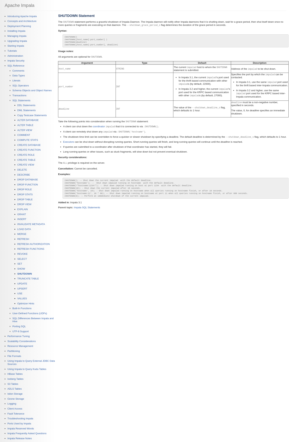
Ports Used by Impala (19, 423)
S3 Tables (12, 384)
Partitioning (13, 351)
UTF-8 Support (20, 331)
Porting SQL (19, 326)
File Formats (14, 356)
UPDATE (22, 283)
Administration (15, 55)
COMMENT (23, 135)
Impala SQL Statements (87, 212)
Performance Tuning (18, 336)
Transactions (19, 95)
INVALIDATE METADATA (31, 224)
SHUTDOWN (24, 273)
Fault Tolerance (15, 413)
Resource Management (20, 346)
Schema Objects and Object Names (32, 90)
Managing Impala (16, 36)
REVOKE (22, 253)
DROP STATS (25, 194)
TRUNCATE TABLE (28, 278)
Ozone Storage (15, 398)
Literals (16, 80)
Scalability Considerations (21, 341)
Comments (18, 70)
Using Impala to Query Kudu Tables (26, 369)
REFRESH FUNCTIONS (30, 248)
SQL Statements (21, 100)
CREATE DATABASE (29, 145)
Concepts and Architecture (21, 21)
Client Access (14, 408)
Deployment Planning (19, 26)
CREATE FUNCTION (29, 149)
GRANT (21, 214)
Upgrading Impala (17, 41)
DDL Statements (26, 105)
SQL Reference (15, 65)
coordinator (99, 127)
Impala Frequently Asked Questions (26, 433)
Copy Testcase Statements (32, 115)
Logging (11, 403)
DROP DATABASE (27, 179)
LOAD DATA (24, 229)
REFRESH (23, 239)
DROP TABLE (25, 199)
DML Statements (26, 110)
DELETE (22, 169)
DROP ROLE (24, 189)
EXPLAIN (22, 209)
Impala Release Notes (19, 438)
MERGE (21, 234)
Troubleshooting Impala (20, 418)
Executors (68, 142)
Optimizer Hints (25, 303)
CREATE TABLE (26, 159)
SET (19, 263)
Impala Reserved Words (20, 428)
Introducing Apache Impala (22, 16)
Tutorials (12, 50)
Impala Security (15, 60)
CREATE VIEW (25, 164)
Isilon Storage (15, 393)
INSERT (21, 219)
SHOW (21, 268)
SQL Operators (20, 85)
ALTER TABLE (25, 125)
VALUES (22, 298)
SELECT (22, 259)
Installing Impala (16, 31)
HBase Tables (15, 374)
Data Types (18, 75)
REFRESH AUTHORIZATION (33, 244)
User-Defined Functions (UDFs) (29, 313)
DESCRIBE (23, 174)
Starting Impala (15, 45)
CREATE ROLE (26, 154)
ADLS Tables (14, 388)
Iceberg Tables (15, 379)
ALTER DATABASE (28, 120)
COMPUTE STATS (27, 140)
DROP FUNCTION (27, 184)
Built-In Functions (22, 308)
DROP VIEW (24, 204)
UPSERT (22, 288)
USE (19, 293)
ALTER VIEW (24, 130)
